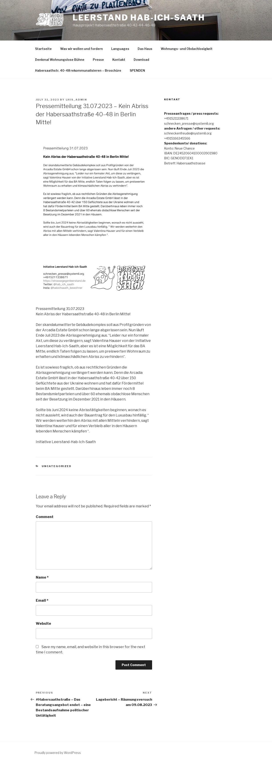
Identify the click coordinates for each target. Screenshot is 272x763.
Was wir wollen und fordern (81, 49)
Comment (45, 517)
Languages (120, 49)
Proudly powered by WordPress (57, 753)
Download (141, 59)
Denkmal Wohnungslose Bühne (59, 59)
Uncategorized (56, 466)
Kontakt (118, 59)
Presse (98, 59)
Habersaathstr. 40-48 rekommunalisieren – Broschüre (78, 70)
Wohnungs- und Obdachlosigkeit (186, 49)
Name (42, 577)
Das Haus (145, 49)
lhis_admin (76, 99)
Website (43, 623)
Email (42, 600)
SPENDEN (137, 70)
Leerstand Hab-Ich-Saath (139, 17)
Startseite (43, 49)
